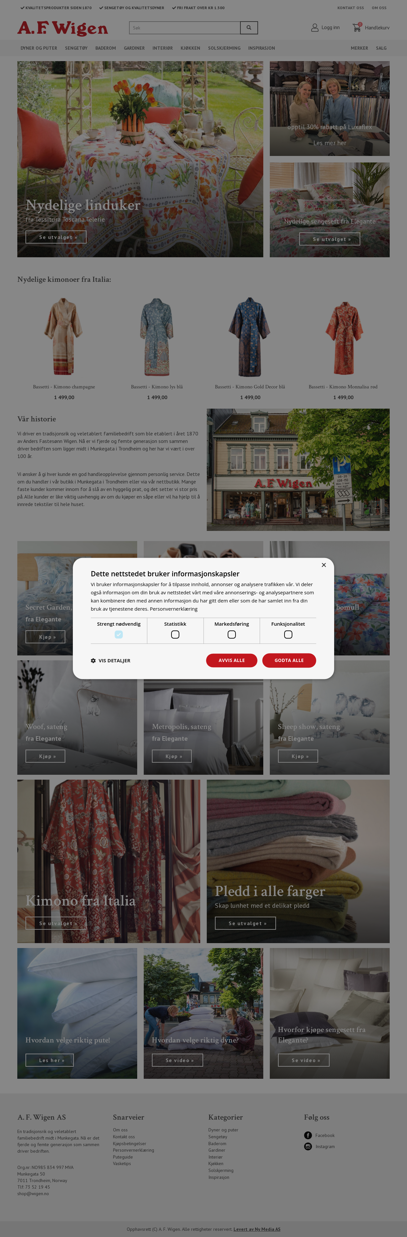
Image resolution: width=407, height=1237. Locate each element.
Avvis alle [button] (231, 660)
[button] (110, 660)
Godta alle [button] (289, 660)
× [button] (323, 565)
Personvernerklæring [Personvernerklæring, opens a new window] (174, 608)
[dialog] (203, 618)
